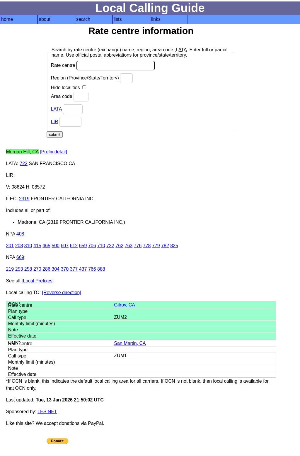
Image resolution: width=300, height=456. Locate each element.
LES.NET (47, 411)
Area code (69, 96)
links (156, 19)
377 (74, 269)
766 (92, 269)
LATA (56, 108)
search (83, 19)
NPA (10, 233)
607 (65, 245)
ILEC (11, 198)
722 (24, 163)
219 (10, 269)
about (44, 19)
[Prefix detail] (53, 151)
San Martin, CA (130, 343)
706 (92, 245)
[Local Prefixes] (38, 280)
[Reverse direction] (61, 292)
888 (101, 269)
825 (174, 245)
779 (156, 245)
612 (74, 245)
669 (20, 257)
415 (37, 245)
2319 (24, 198)
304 (55, 269)
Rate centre (103, 65)
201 (10, 245)
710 (101, 245)
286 (46, 269)
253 (19, 269)
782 (165, 245)
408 (20, 233)
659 (83, 245)
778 (147, 245)
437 (83, 269)
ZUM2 (120, 317)
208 (19, 245)
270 (37, 269)
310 (28, 245)
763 (129, 245)
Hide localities (68, 87)
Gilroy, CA (124, 304)
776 (138, 245)
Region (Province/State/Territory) (92, 78)
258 (28, 269)
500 (55, 245)
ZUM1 (120, 355)
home (7, 19)
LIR (54, 121)
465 (46, 245)
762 (119, 245)
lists (118, 19)
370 (65, 269)
